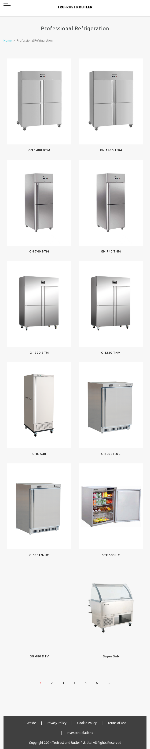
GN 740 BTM (39, 251)
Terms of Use (117, 723)
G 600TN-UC (39, 555)
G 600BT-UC (111, 454)
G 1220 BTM (39, 352)
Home (8, 40)
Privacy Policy (56, 723)
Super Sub (111, 656)
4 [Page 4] (74, 683)
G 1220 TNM (111, 352)
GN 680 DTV (39, 656)
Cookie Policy (87, 723)
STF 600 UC (111, 555)
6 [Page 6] (97, 683)
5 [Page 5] (86, 683)
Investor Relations (80, 733)
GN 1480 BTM (39, 150)
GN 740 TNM (111, 251)
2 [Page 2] (52, 683)
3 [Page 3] (63, 683)
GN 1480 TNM (111, 150)
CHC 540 (39, 454)
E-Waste (30, 723)
